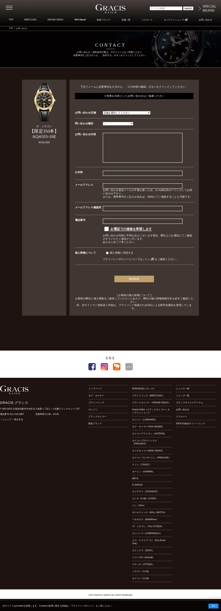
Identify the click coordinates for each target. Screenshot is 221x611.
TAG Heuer (80, 20)
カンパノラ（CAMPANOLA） (147, 539)
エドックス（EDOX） (143, 556)
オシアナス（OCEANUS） (145, 497)
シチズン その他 (140, 577)
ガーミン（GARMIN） (143, 477)
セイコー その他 (140, 584)
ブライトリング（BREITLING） (148, 401)
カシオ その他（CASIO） (145, 504)
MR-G (135, 484)
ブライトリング (96, 408)
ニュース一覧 (182, 394)
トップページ (95, 394)
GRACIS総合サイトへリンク (190, 429)
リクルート (147, 20)
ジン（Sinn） (139, 511)
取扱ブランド (103, 20)
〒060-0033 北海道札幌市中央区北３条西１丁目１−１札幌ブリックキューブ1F (40, 414)
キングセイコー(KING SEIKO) (147, 456)
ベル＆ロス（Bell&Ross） (145, 525)
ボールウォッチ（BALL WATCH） (149, 518)
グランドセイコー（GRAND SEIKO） (151, 408)
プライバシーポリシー (82, 606)
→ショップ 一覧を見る (11, 425)
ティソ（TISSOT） (142, 470)
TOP (11, 19)
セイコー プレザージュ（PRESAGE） (151, 463)
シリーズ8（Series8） (143, 563)
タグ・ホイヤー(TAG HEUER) (147, 432)
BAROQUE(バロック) (143, 394)
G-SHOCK (137, 490)
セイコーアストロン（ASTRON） (149, 439)
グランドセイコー (97, 422)
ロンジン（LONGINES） (144, 425)
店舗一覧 (126, 20)
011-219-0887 (17, 419)
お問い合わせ (205, 20)
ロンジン (92, 415)
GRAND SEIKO (55, 19)
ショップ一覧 (182, 401)
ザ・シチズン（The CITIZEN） (148, 532)
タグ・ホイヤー (96, 401)
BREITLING (30, 19)
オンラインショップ (174, 20)
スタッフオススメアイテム (189, 408)
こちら (146, 264)
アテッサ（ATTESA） (143, 570)
